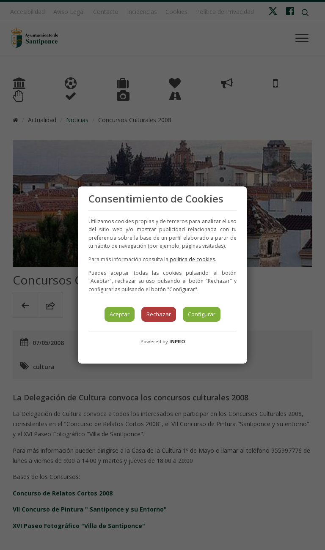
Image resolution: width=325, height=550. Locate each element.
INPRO (177, 341)
